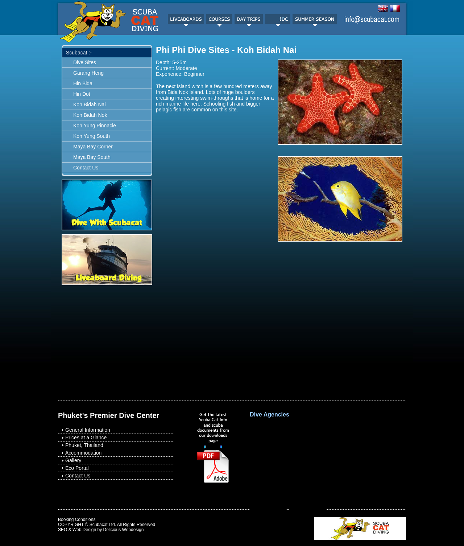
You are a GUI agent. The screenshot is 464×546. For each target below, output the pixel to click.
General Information (87, 430)
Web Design (84, 529)
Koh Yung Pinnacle (94, 125)
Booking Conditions (76, 519)
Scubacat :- (79, 53)
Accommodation (83, 453)
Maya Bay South (92, 157)
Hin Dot (81, 94)
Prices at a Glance (86, 437)
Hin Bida (82, 83)
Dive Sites (84, 62)
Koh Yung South (91, 136)
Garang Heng (88, 73)
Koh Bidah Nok (90, 115)
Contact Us (85, 168)
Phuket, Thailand (84, 445)
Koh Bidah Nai (89, 104)
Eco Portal (77, 468)
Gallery (73, 460)
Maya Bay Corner (93, 146)
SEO (62, 529)
